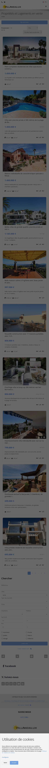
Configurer (5, 757)
